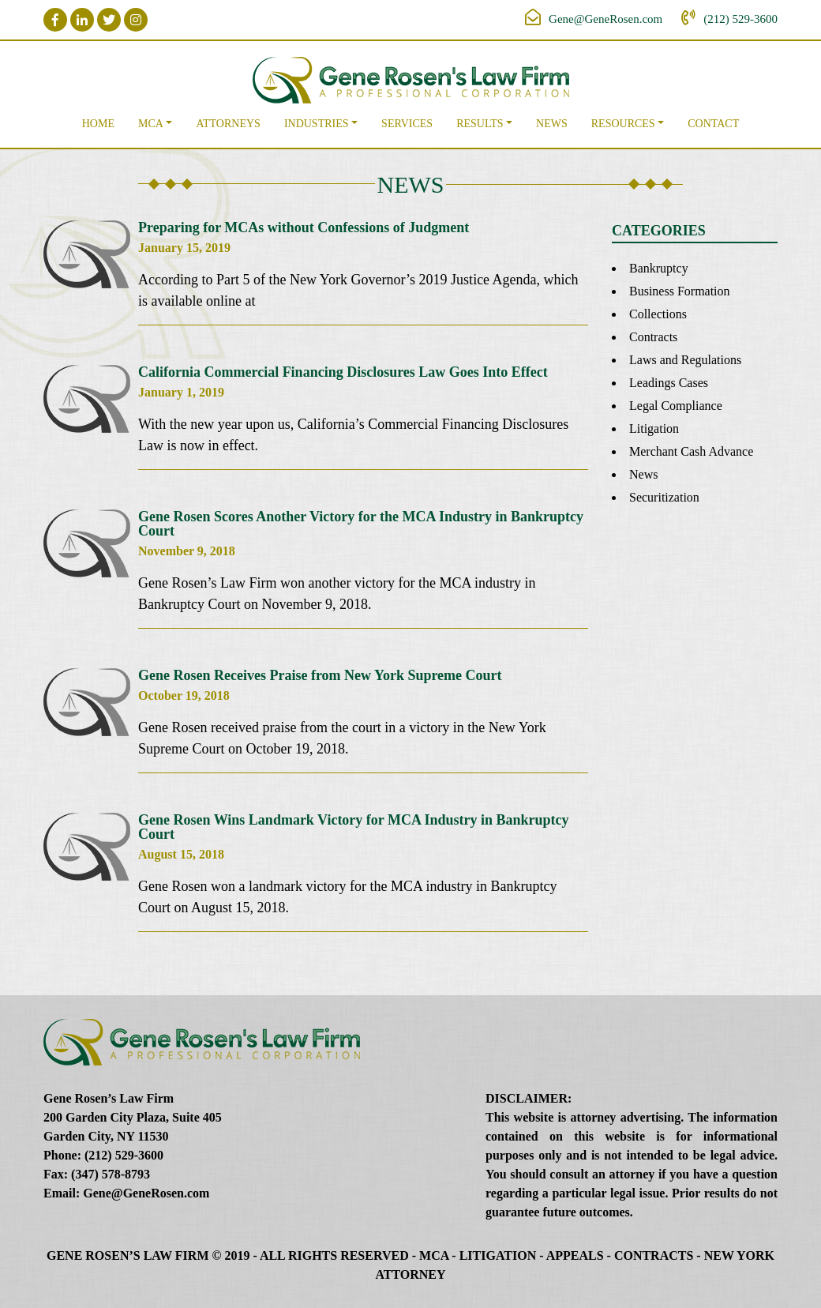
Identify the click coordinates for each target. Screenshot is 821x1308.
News (552, 124)
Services (407, 124)
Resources (623, 124)
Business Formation (679, 291)
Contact (713, 124)
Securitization (664, 497)
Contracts (653, 337)
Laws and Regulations (685, 359)
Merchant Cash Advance (691, 451)
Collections (658, 314)
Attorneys (228, 124)
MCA (150, 124)
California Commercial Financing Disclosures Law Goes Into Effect (343, 372)
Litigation (654, 428)
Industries (316, 124)
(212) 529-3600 (740, 19)
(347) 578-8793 (110, 1174)
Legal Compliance (675, 405)
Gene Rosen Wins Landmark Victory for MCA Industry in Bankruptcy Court (353, 827)
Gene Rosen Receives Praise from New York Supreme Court (320, 675)
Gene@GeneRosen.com (605, 19)
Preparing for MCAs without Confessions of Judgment (303, 227)
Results (479, 124)
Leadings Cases (668, 382)
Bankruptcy (658, 268)
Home (98, 124)
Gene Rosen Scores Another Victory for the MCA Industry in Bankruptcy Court (360, 524)
